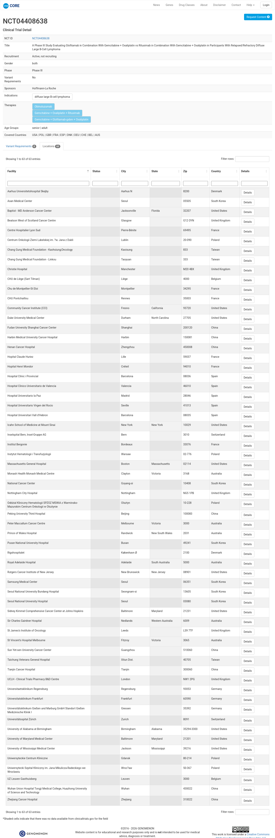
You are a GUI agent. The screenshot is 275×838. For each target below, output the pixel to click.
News (156, 4)
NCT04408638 (40, 38)
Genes (169, 4)
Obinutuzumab (43, 106)
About (203, 4)
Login (266, 4)
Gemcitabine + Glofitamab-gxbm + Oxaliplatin (61, 119)
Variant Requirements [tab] (21, 146)
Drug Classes (187, 4)
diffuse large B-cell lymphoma (52, 96)
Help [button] (251, 4)
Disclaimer (219, 4)
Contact (236, 4)
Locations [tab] (52, 146)
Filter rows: (227, 158)
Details (248, 192)
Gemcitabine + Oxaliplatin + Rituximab (57, 113)
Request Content (258, 17)
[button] (88, 171)
